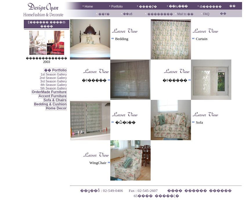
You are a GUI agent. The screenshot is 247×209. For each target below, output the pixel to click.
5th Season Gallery (53, 88)
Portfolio (117, 6)
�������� (160, 14)
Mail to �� (185, 14)
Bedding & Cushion (50, 104)
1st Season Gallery (54, 74)
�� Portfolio (55, 70)
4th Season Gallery (53, 85)
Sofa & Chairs (55, 100)
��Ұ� (104, 14)
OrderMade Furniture (49, 92)
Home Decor (56, 108)
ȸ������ (211, 6)
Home (89, 6)
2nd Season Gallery (53, 78)
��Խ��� (178, 6)
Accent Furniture (52, 96)
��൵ (127, 14)
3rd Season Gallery (53, 81)
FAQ (206, 14)
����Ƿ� (148, 6)
